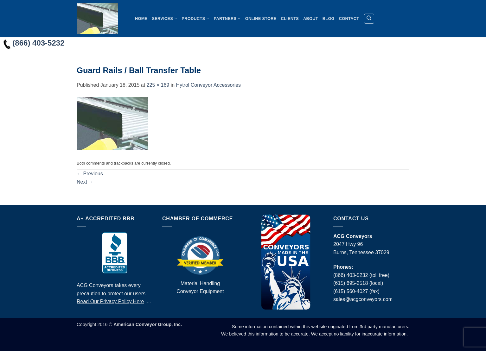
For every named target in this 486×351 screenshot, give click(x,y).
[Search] (369, 19)
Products (195, 19)
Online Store (261, 18)
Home (141, 18)
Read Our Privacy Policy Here (110, 301)
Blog (329, 18)
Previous (90, 173)
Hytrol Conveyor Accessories (208, 85)
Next (85, 182)
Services (164, 19)
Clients (290, 18)
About (310, 18)
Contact (349, 18)
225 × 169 (158, 85)
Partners (227, 19)
